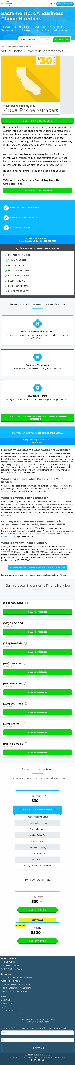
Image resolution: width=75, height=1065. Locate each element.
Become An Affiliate (10, 1010)
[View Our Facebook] (31, 1060)
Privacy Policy (26, 1058)
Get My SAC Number (37, 121)
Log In (49, 4)
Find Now (61, 40)
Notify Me (37, 1048)
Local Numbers (8, 962)
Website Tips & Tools (10, 981)
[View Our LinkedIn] (38, 1060)
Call (49, 433)
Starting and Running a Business (16, 978)
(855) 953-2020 (53, 433)
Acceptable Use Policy (39, 1058)
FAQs (3, 1007)
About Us (5, 1000)
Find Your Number (29, 40)
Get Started (63, 4)
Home (4, 47)
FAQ (61, 575)
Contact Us (6, 1004)
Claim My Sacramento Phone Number (37, 568)
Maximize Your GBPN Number (14, 991)
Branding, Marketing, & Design (15, 984)
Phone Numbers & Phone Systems (16, 988)
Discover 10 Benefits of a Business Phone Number (37, 418)
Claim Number (37, 612)
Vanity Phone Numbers (11, 969)
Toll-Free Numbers (10, 965)
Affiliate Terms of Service (56, 1058)
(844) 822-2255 (49, 241)
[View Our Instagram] (34, 1060)
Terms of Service (14, 1058)
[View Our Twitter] (42, 1060)
